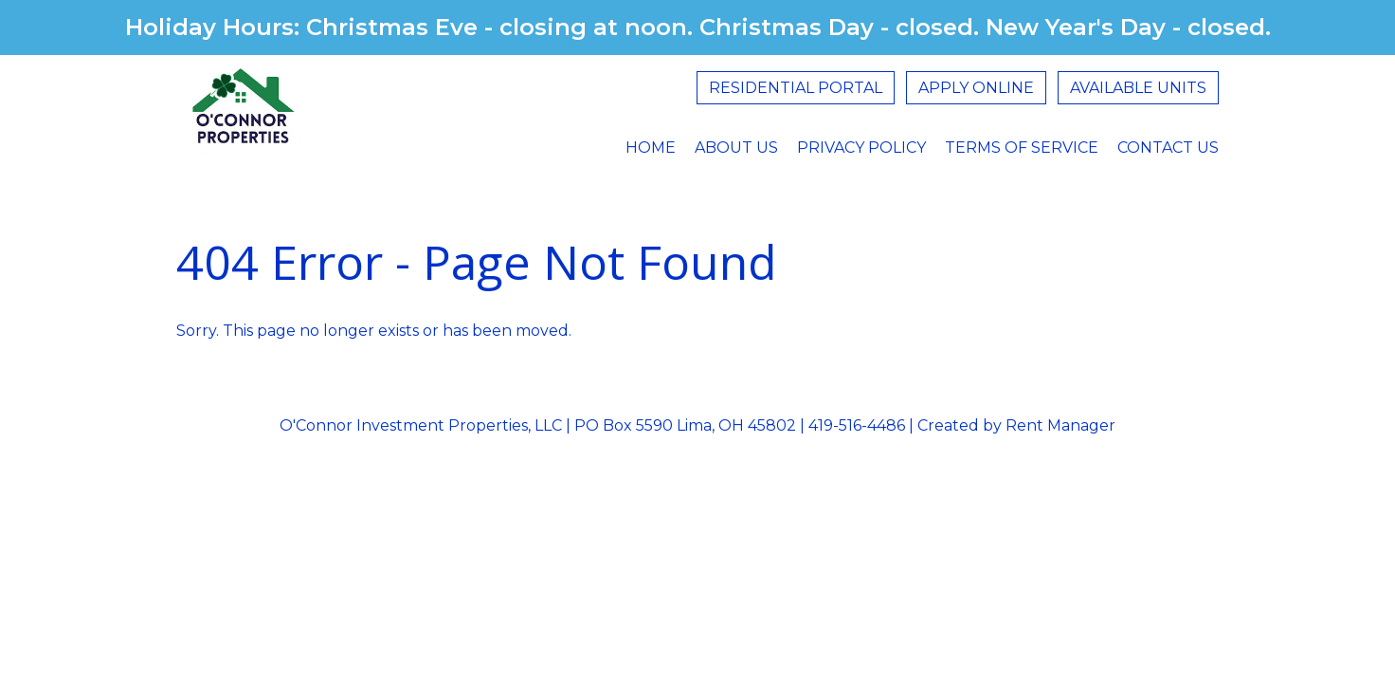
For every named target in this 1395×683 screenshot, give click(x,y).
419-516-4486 (856, 425)
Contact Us (1168, 147)
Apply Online (976, 88)
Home (650, 147)
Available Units (1138, 88)
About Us (736, 147)
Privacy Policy (861, 147)
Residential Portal (795, 88)
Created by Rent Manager (1014, 425)
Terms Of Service (1021, 147)
